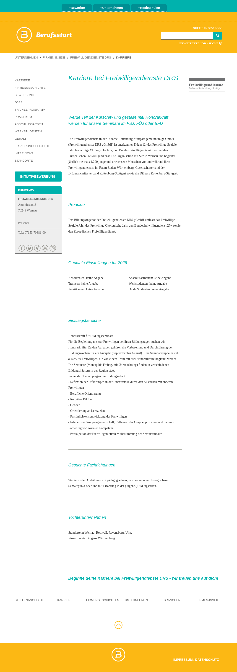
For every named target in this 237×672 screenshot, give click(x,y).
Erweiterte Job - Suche (200, 43)
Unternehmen (111, 8)
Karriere (22, 80)
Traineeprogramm (30, 109)
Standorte (24, 160)
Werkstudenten (28, 131)
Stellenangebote (29, 600)
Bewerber (77, 8)
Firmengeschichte (30, 87)
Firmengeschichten (102, 600)
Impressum (183, 659)
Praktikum (23, 117)
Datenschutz (207, 659)
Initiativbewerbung (38, 176)
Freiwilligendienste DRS (90, 57)
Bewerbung (24, 95)
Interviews (24, 153)
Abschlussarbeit (29, 124)
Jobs (19, 102)
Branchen (172, 600)
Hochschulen (149, 8)
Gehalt (20, 138)
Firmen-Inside (54, 57)
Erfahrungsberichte (32, 146)
